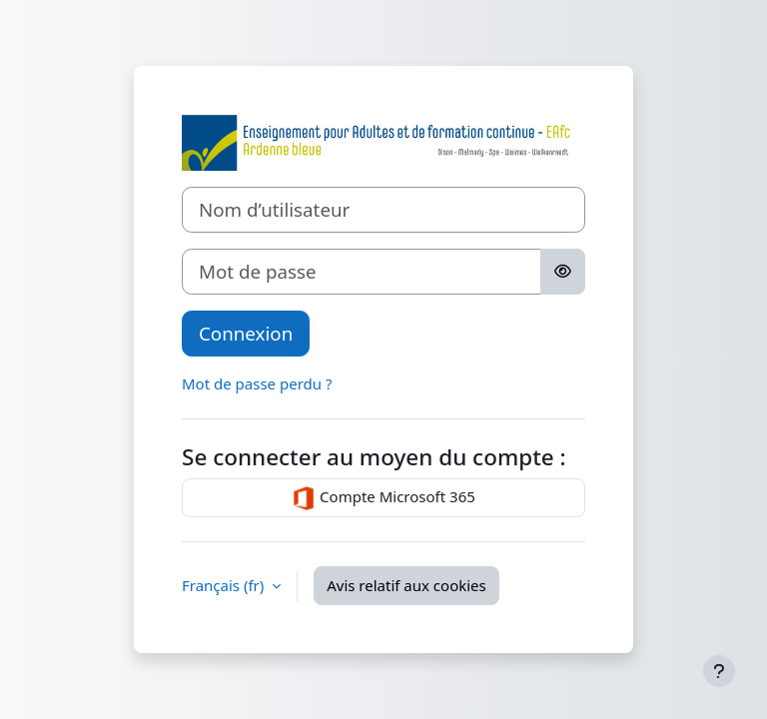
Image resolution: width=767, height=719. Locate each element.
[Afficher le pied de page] (719, 671)
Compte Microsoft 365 (383, 498)
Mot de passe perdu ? (257, 383)
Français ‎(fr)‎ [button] (225, 585)
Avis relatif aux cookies (406, 585)
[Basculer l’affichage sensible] (562, 272)
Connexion (246, 333)
